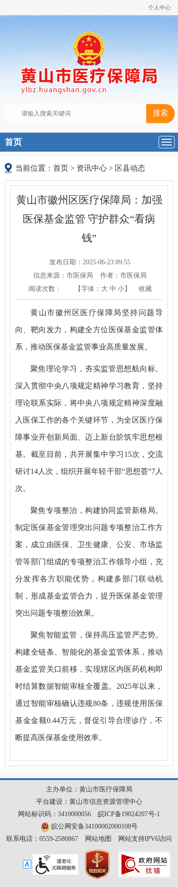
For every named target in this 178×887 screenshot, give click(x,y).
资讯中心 (91, 168)
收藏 (145, 288)
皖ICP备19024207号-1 (129, 814)
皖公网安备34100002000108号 (89, 826)
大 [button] (104, 288)
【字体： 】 (103, 288)
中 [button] (113, 288)
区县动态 (130, 168)
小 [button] (121, 288)
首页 (13, 142)
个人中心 (159, 7)
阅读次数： (45, 288)
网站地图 (98, 838)
